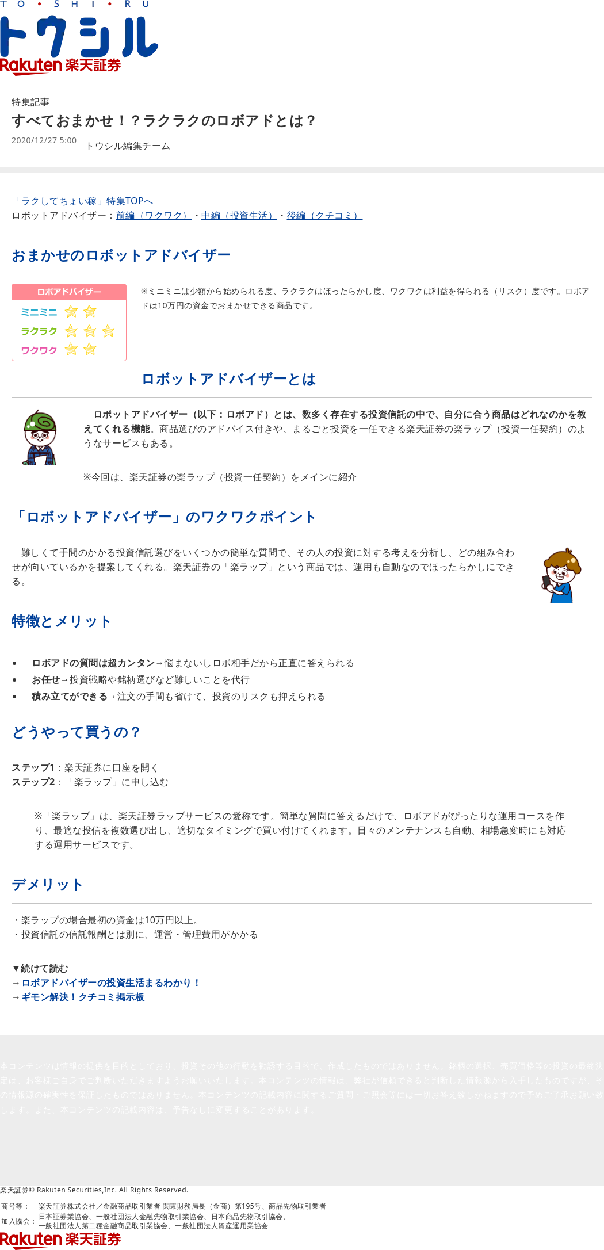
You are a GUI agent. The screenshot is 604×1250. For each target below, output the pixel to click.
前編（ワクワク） (154, 215)
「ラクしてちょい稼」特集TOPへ (83, 200)
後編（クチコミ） (325, 215)
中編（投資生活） (239, 215)
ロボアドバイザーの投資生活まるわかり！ (111, 982)
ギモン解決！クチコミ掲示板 (83, 997)
